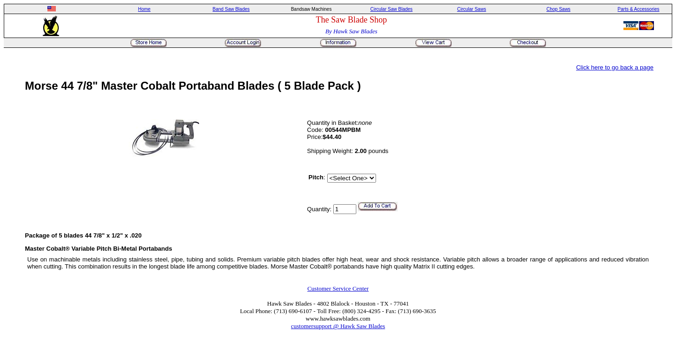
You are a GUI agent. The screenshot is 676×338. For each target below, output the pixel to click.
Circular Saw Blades (391, 9)
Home (144, 9)
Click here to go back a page (614, 67)
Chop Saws (558, 9)
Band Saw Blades (231, 9)
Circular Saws (471, 9)
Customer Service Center (338, 288)
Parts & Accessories (639, 9)
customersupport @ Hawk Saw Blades (338, 326)
